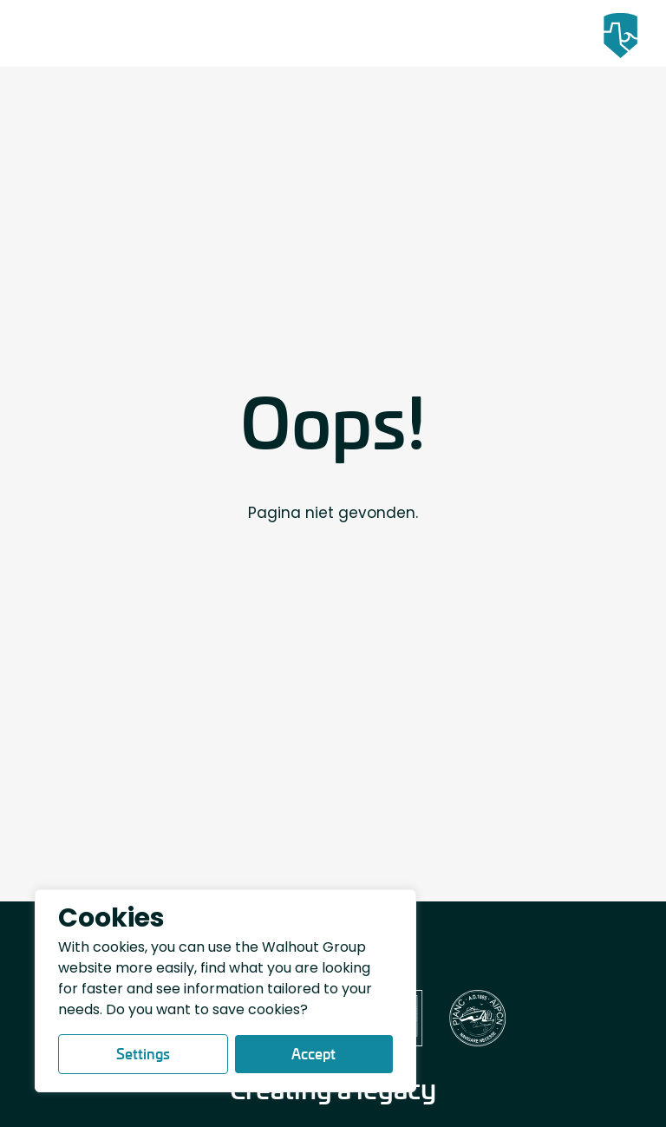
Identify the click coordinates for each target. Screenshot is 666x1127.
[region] (225, 990)
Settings (143, 1054)
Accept (313, 1054)
